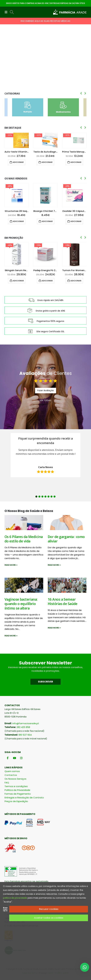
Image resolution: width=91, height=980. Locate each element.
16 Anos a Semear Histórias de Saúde (62, 601)
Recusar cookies (48, 909)
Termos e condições (16, 786)
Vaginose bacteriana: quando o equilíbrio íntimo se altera (21, 604)
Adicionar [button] (18, 162)
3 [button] (42, 497)
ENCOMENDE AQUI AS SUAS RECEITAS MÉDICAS (45, 21)
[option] (45, 455)
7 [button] (54, 497)
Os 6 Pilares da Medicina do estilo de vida (24, 538)
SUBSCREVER (45, 681)
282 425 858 (23, 727)
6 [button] (51, 497)
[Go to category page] (27, 107)
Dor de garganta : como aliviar (66, 538)
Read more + (11, 565)
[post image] (24, 522)
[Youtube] (14, 758)
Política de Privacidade (17, 790)
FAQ (7, 782)
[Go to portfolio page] (45, 60)
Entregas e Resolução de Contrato (24, 797)
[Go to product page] (17, 140)
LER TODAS (45, 400)
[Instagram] (21, 758)
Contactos (11, 775)
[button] (7, 12)
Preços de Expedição (16, 801)
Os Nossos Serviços (15, 778)
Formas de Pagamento (18, 793)
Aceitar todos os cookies (48, 918)
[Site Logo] (69, 12)
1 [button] (36, 497)
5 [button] (48, 497)
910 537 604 (25, 734)
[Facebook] (8, 758)
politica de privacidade (15, 897)
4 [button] (45, 497)
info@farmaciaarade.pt (25, 723)
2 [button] (39, 497)
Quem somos (12, 771)
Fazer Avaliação (45, 390)
